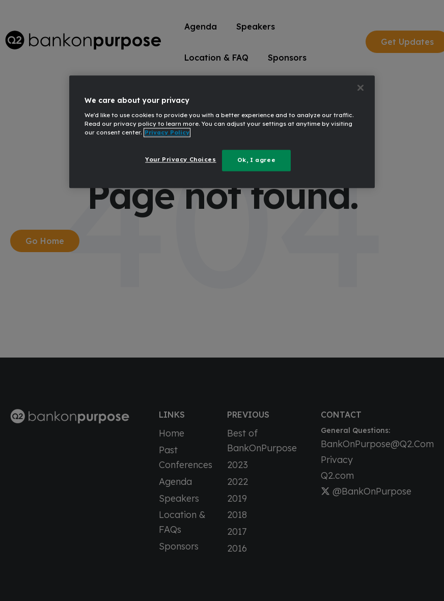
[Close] (360, 87)
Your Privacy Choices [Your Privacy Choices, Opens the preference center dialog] (180, 159)
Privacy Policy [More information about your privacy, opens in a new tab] (167, 132)
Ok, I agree (256, 159)
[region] (222, 131)
